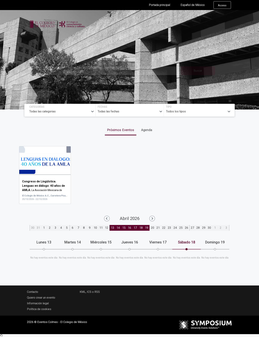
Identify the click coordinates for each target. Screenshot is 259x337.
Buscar (198, 70)
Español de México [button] (195, 5)
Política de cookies (39, 309)
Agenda (146, 130)
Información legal (38, 303)
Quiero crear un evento (41, 297)
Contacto (32, 292)
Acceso (222, 5)
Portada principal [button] (162, 5)
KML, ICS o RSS (90, 292)
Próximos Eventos (120, 130)
